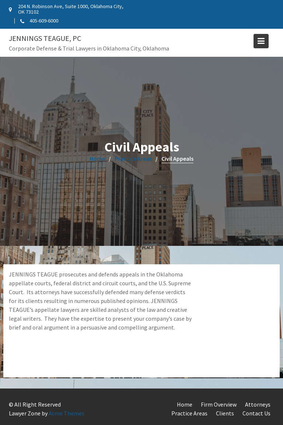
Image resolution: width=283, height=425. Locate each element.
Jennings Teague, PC (45, 38)
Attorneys (257, 404)
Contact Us (256, 413)
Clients (225, 413)
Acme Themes (66, 413)
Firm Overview (219, 404)
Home (184, 404)
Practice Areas (189, 413)
